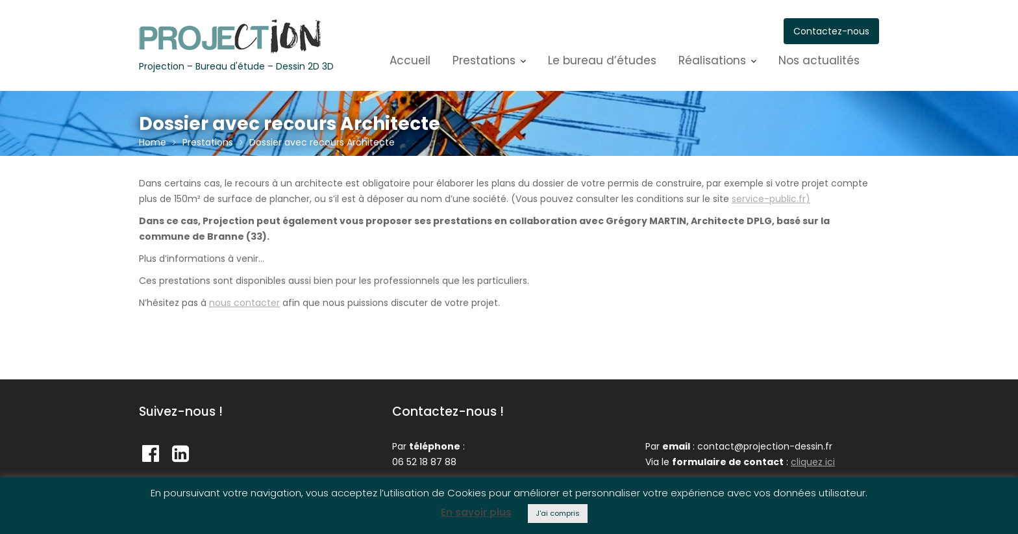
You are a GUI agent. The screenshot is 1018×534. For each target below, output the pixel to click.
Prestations (484, 60)
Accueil (410, 60)
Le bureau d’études (602, 60)
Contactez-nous (831, 31)
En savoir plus (476, 512)
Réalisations (712, 60)
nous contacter (244, 302)
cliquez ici (813, 461)
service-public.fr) (771, 198)
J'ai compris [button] (558, 513)
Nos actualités (819, 60)
